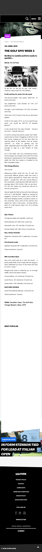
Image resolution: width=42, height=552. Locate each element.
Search (27, 18)
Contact (21, 483)
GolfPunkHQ (11, 548)
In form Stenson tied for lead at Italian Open (20, 449)
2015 (24, 305)
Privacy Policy (21, 479)
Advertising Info (21, 500)
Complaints (21, 488)
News (19, 305)
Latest (6, 41)
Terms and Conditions (21, 492)
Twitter (19, 513)
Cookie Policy (21, 496)
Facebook (16, 513)
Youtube (24, 513)
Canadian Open (16, 302)
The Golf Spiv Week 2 (17, 41)
